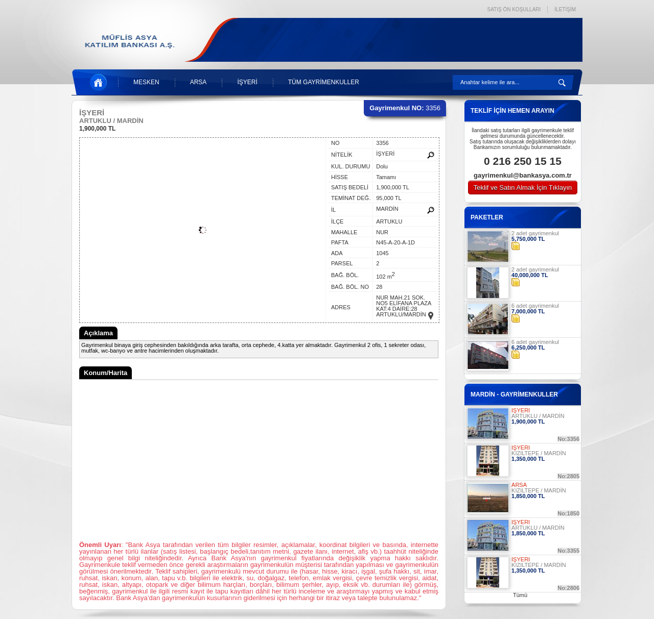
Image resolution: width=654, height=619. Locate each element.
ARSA (198, 82)
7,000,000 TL (528, 311)
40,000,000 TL (529, 275)
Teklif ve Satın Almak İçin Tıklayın (523, 187)
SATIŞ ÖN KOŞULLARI (514, 9)
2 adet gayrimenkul (535, 233)
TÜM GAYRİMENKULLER (323, 82)
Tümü (520, 595)
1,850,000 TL (528, 496)
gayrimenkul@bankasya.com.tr (523, 175)
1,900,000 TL (97, 128)
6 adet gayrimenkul (535, 306)
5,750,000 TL (528, 239)
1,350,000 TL (528, 459)
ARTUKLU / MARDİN (538, 416)
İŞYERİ (247, 82)
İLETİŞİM (565, 9)
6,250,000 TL (528, 347)
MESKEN (146, 82)
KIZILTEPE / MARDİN (538, 453)
